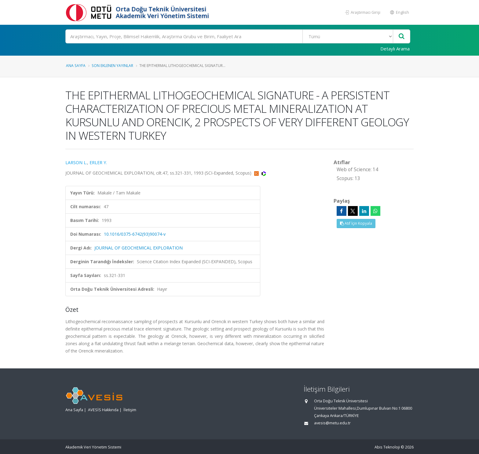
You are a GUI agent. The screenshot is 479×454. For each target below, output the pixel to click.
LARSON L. (76, 162)
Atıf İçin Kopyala (356, 223)
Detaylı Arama (395, 49)
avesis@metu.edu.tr (332, 423)
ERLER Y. (98, 162)
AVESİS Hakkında (103, 409)
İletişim (129, 409)
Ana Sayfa (76, 65)
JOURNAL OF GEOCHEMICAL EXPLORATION (138, 248)
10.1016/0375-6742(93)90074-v (135, 234)
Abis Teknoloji (387, 447)
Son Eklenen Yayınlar (112, 65)
